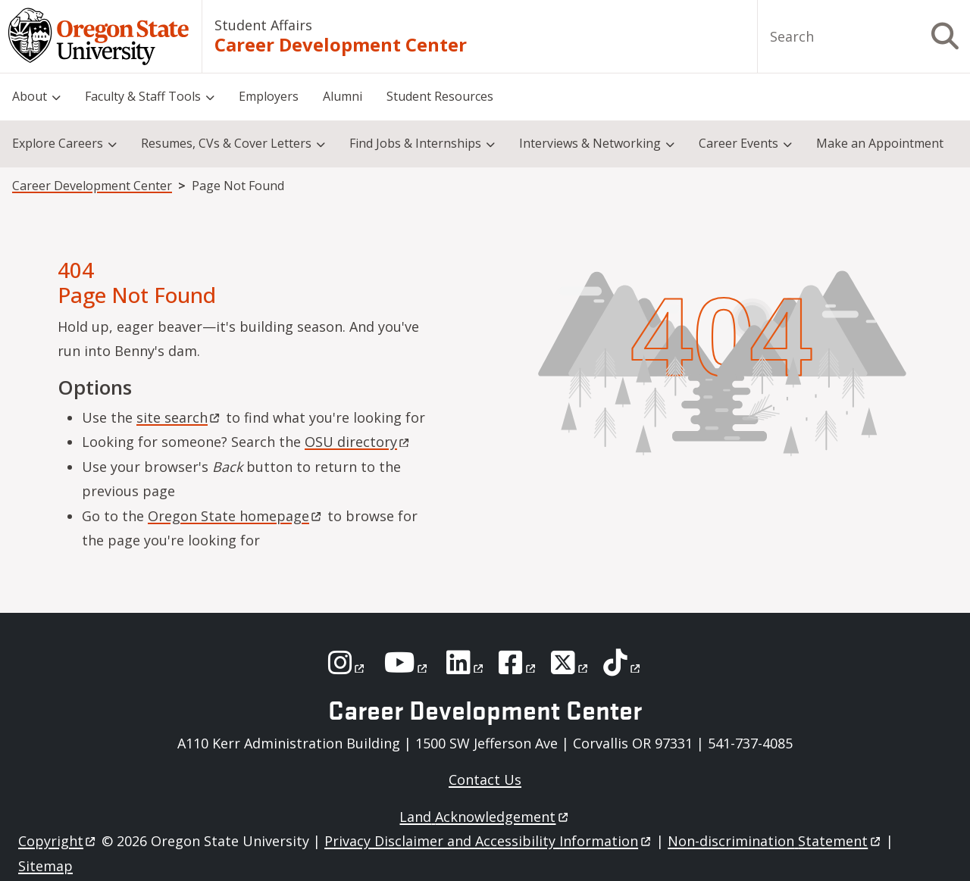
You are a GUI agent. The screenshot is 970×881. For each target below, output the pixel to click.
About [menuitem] (29, 96)
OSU (358, 442)
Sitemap (45, 866)
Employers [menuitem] (269, 96)
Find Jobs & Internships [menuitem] (415, 143)
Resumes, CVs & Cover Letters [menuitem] (226, 143)
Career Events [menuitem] (738, 143)
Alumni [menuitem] (342, 96)
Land (484, 817)
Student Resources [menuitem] (439, 96)
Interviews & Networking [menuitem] (590, 143)
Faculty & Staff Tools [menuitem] (143, 96)
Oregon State (236, 516)
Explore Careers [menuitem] (57, 143)
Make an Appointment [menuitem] (879, 143)
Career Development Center (340, 44)
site (179, 417)
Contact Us (485, 779)
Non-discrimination (775, 841)
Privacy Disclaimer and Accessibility (488, 841)
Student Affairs (263, 25)
